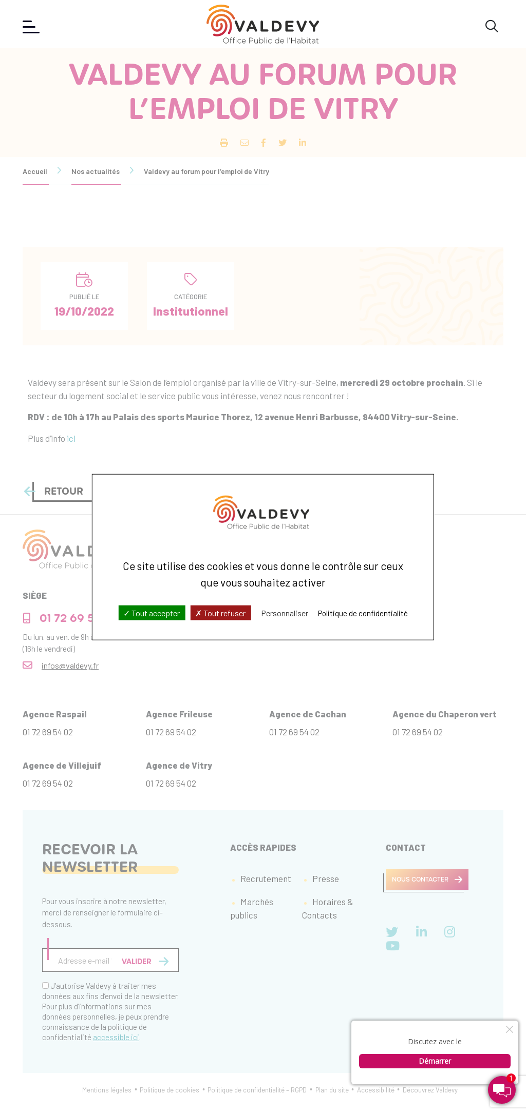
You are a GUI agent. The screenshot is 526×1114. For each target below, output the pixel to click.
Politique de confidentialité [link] (363, 613)
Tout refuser (220, 613)
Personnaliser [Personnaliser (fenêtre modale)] (284, 613)
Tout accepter (151, 613)
